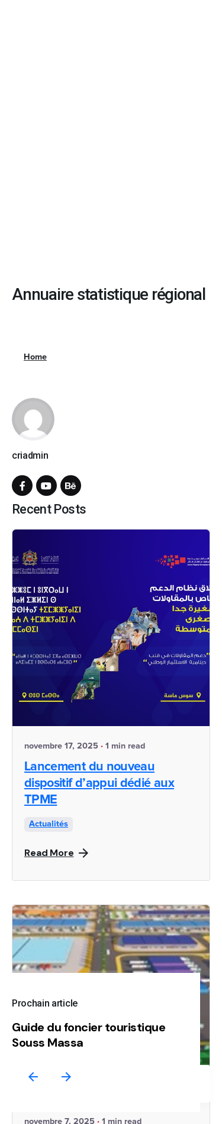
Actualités (48, 824)
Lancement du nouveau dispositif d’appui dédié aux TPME (99, 783)
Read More (56, 853)
